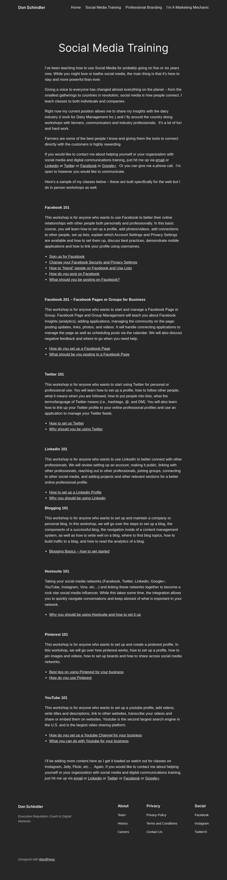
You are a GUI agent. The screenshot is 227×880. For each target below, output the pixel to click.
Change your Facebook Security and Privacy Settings (93, 262)
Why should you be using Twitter (76, 429)
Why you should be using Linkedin (77, 498)
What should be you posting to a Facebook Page (89, 354)
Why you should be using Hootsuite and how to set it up (95, 614)
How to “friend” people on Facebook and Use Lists (90, 268)
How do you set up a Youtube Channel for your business (95, 735)
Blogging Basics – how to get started (79, 551)
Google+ (109, 166)
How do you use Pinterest (70, 678)
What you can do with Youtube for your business (89, 741)
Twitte (69, 166)
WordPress (47, 859)
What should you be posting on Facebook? (84, 280)
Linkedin (52, 166)
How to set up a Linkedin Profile (75, 492)
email (160, 160)
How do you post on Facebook (74, 274)
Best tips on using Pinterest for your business (86, 672)
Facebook (88, 166)
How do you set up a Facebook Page (79, 348)
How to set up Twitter (66, 423)
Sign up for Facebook (67, 256)
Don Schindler (31, 7)
